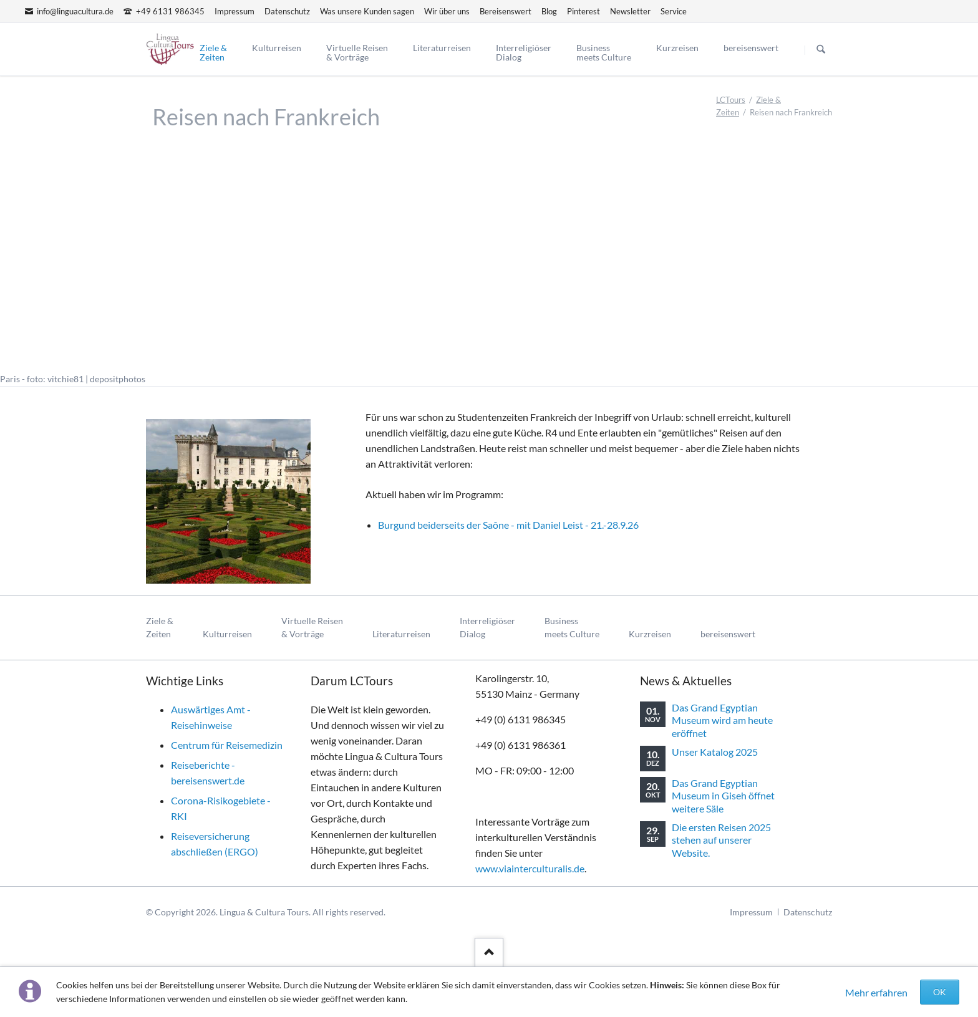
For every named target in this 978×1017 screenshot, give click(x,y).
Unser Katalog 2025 (715, 752)
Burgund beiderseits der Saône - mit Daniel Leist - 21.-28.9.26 (508, 525)
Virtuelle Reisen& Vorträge (312, 627)
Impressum (751, 912)
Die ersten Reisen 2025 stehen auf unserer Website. (721, 840)
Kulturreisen (227, 634)
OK (939, 991)
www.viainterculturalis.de (529, 868)
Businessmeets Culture (572, 627)
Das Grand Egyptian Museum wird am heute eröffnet (722, 720)
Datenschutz (807, 912)
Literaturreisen (401, 634)
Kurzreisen (650, 634)
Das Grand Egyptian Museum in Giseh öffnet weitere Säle (723, 795)
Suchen (821, 49)
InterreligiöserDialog (487, 627)
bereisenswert (727, 634)
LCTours (730, 100)
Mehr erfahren (876, 992)
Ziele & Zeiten (159, 627)
